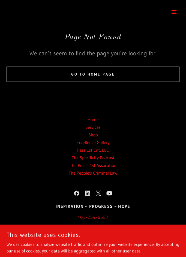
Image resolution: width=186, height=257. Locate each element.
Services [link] (93, 127)
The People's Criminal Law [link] (93, 173)
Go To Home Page (93, 74)
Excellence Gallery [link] (93, 142)
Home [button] (93, 119)
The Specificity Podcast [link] (93, 157)
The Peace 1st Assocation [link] (93, 165)
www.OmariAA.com (88, 231)
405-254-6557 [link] (93, 217)
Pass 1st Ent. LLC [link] (93, 150)
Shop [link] (93, 135)
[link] (76, 193)
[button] (174, 12)
